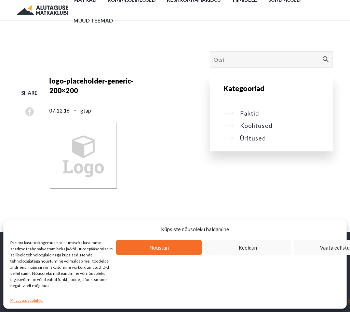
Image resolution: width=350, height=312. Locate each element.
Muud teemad (93, 20)
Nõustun (159, 247)
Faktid (241, 113)
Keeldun (248, 247)
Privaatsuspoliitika (26, 300)
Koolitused (248, 125)
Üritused (245, 138)
